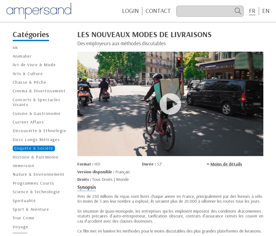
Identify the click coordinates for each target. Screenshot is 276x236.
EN (266, 11)
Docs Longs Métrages (36, 139)
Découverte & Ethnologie (39, 130)
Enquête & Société (33, 148)
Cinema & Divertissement (39, 90)
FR (252, 11)
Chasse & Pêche (29, 82)
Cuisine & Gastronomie (37, 113)
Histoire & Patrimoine (35, 157)
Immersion (23, 165)
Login (130, 11)
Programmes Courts (33, 183)
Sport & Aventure (31, 209)
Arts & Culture (28, 73)
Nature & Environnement (39, 174)
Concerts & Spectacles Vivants (36, 102)
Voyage (21, 226)
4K (15, 47)
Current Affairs (28, 122)
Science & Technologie (36, 191)
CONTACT (158, 11)
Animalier (22, 56)
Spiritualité (24, 200)
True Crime (23, 217)
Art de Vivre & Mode (34, 64)
